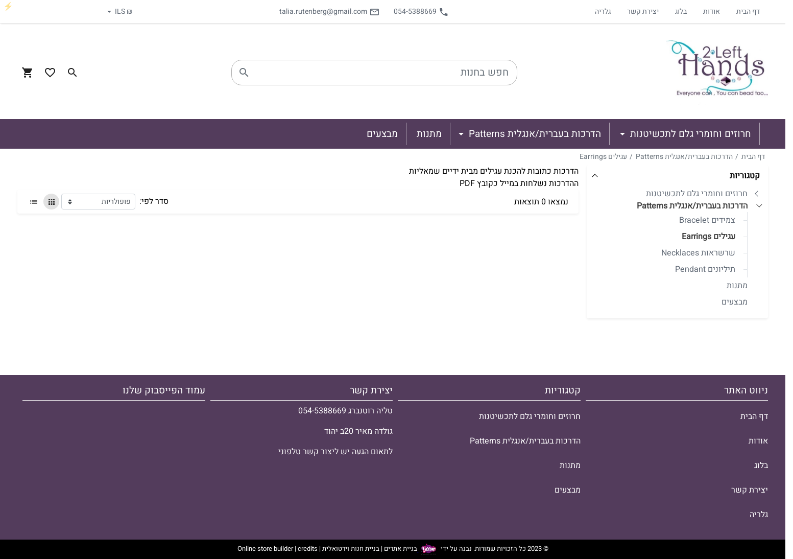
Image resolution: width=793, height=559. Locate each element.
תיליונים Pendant (705, 269)
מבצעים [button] (382, 134)
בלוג (681, 11)
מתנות (737, 286)
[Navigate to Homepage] (717, 72)
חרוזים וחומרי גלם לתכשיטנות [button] (689, 134)
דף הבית (748, 11)
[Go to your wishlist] (50, 72)
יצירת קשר (643, 11)
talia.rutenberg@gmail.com (329, 11)
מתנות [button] (429, 134)
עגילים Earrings (603, 156)
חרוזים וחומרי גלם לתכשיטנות (697, 194)
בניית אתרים (400, 549)
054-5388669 (421, 11)
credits (308, 549)
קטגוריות (745, 176)
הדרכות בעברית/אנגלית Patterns (684, 156)
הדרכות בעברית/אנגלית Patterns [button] (533, 134)
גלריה (603, 11)
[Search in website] (72, 72)
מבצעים (735, 302)
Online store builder (265, 549)
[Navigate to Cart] (27, 72)
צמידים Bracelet (707, 220)
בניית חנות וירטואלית (350, 549)
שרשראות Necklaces (698, 253)
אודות (711, 11)
